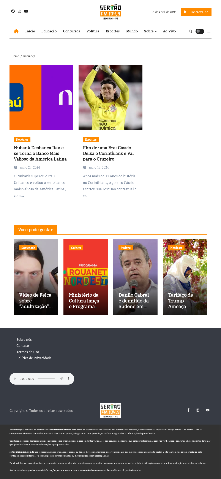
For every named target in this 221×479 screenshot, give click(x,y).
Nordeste (176, 248)
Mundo (132, 31)
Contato (22, 345)
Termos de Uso (27, 351)
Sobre (149, 31)
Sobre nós (24, 339)
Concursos (71, 31)
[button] (208, 31)
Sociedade (28, 248)
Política (93, 31)
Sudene (126, 248)
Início (30, 31)
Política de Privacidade (34, 357)
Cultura (76, 248)
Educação (49, 31)
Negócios (22, 139)
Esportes (113, 31)
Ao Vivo (169, 31)
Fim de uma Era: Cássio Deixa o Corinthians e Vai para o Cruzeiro (108, 153)
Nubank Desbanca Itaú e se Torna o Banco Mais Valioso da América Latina (40, 153)
